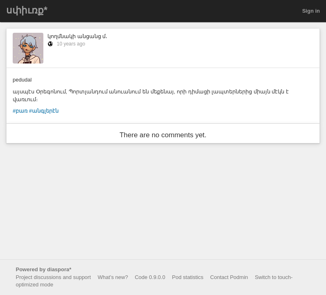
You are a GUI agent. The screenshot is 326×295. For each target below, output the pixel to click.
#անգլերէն (43, 111)
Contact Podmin (229, 277)
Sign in (311, 11)
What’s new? (113, 277)
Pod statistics (188, 277)
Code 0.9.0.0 (150, 277)
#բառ (20, 111)
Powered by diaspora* (44, 269)
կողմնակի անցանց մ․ (77, 36)
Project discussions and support (53, 277)
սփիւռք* (26, 10)
